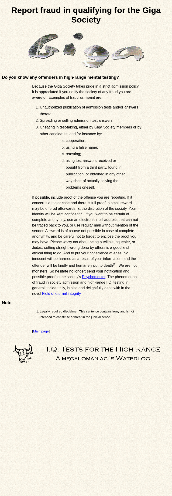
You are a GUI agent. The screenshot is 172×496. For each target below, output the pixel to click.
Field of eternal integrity (61, 294)
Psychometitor (93, 277)
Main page (41, 331)
